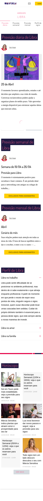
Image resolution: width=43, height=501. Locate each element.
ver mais (21, 484)
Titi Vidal (12, 53)
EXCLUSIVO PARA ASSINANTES (21, 201)
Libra (21, 16)
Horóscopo (21, 13)
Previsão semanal (16, 24)
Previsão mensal (28, 24)
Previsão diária (5, 24)
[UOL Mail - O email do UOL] (29, 3)
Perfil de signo (38, 24)
